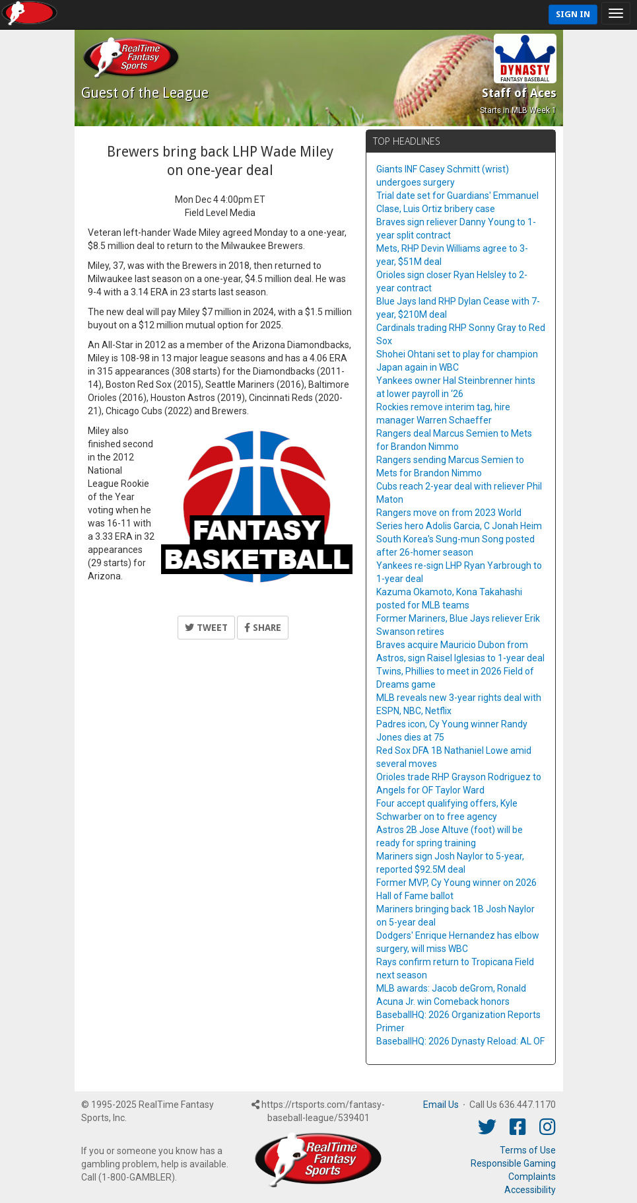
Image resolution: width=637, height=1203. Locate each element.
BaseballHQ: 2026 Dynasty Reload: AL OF (460, 1041)
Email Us (441, 1104)
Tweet (206, 627)
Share (262, 627)
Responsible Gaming (513, 1163)
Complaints (532, 1176)
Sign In (573, 14)
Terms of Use (528, 1150)
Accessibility (530, 1190)
